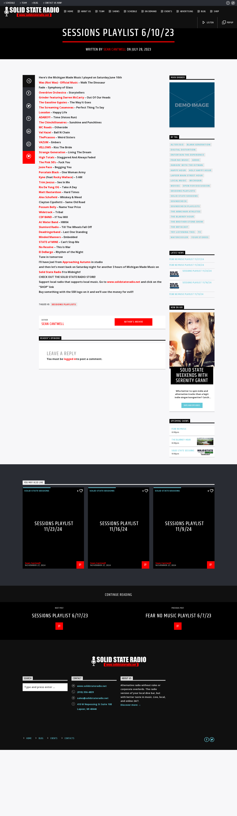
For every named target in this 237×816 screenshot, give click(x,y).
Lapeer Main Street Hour (187, 241)
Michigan (196, 246)
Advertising (186, 11)
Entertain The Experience (187, 221)
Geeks (195, 226)
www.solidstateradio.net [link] (123, 348)
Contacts (69, 804)
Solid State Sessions (118, 55)
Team (23, 3)
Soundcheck (179, 267)
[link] (58, 149)
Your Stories (199, 303)
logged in (70, 425)
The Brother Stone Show (187, 288)
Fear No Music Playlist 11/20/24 (186, 331)
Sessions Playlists (64, 370)
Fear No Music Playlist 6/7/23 (179, 682)
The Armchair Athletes (185, 277)
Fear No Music (180, 226)
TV (199, 298)
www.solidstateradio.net (92, 752)
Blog (34, 3)
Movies (175, 252)
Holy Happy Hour (200, 236)
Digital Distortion (183, 216)
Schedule (9, 3)
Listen (208, 23)
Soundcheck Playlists (185, 272)
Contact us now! (52, 3)
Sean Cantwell (114, 82)
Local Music (178, 246)
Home (70, 11)
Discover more (131, 771)
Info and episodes (192, 471)
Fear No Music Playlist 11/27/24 (186, 325)
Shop (216, 11)
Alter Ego (177, 210)
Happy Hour (178, 236)
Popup (227, 23)
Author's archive (133, 388)
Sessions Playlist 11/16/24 (197, 348)
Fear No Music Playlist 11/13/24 (186, 360)
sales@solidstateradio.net (92, 764)
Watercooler (179, 303)
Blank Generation (198, 210)
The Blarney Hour (182, 283)
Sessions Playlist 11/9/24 (184, 593)
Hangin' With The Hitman (187, 231)
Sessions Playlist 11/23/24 (197, 337)
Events (168, 11)
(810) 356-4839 (85, 758)
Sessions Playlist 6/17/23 (60, 682)
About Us (86, 11)
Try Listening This (183, 298)
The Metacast (179, 293)
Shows (116, 11)
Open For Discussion (196, 252)
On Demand (150, 11)
